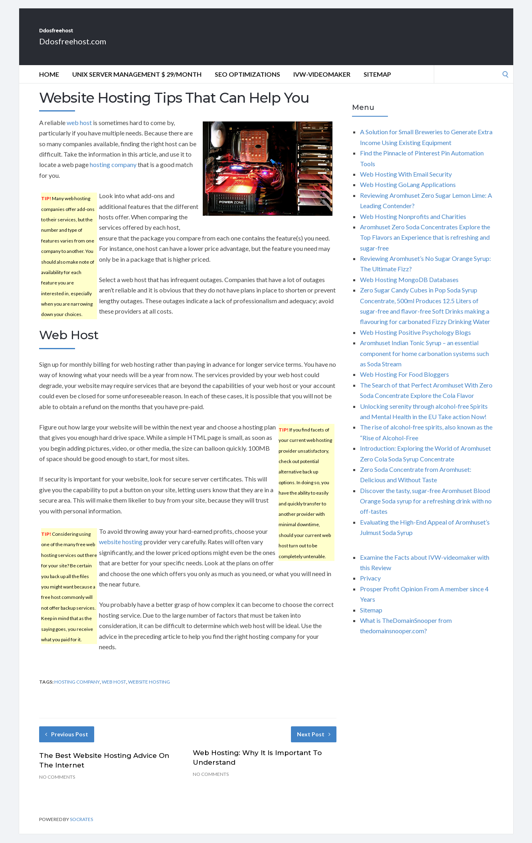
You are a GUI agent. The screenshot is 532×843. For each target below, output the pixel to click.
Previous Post (66, 743)
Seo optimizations (247, 83)
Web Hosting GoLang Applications (408, 193)
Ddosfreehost (85, 35)
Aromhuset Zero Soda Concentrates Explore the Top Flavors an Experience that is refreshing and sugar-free (425, 246)
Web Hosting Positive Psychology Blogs (415, 341)
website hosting (120, 550)
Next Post (313, 743)
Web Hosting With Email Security (406, 183)
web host (79, 131)
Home (49, 83)
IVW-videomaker (321, 83)
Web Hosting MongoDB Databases (409, 288)
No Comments (57, 786)
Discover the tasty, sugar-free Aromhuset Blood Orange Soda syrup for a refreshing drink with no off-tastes (426, 509)
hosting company (113, 173)
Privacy (370, 586)
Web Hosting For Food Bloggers (404, 383)
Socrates (81, 828)
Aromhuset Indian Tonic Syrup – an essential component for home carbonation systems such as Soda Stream (424, 362)
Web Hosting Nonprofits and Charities (413, 225)
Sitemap (377, 83)
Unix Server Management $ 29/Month (137, 83)
